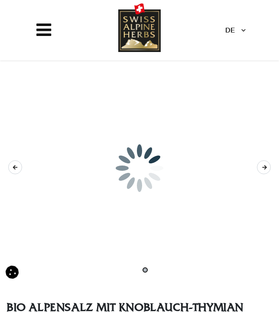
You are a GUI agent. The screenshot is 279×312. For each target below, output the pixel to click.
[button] (15, 167)
